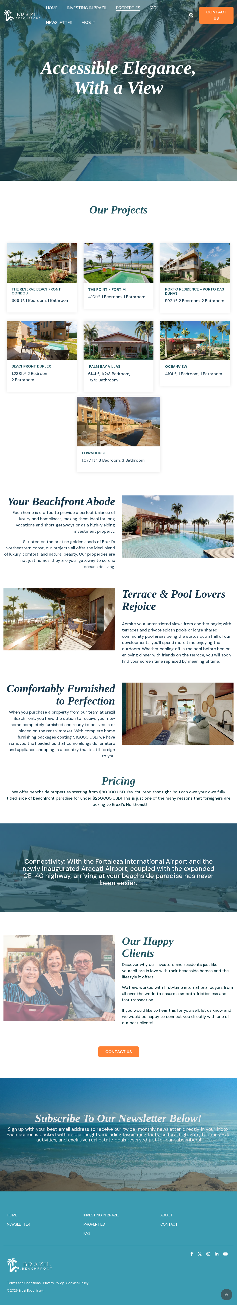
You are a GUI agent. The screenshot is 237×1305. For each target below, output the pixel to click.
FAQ (153, 7)
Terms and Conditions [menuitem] (24, 1283)
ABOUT (88, 22)
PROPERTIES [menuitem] (94, 1224)
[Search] (191, 15)
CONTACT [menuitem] (169, 1224)
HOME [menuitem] (12, 1215)
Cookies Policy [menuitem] (77, 1283)
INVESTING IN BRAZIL (87, 7)
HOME (52, 7)
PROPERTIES (128, 7)
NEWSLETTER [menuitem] (18, 1224)
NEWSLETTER (59, 22)
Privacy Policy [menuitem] (53, 1283)
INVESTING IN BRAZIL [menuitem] (101, 1215)
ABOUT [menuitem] (166, 1215)
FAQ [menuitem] (87, 1233)
